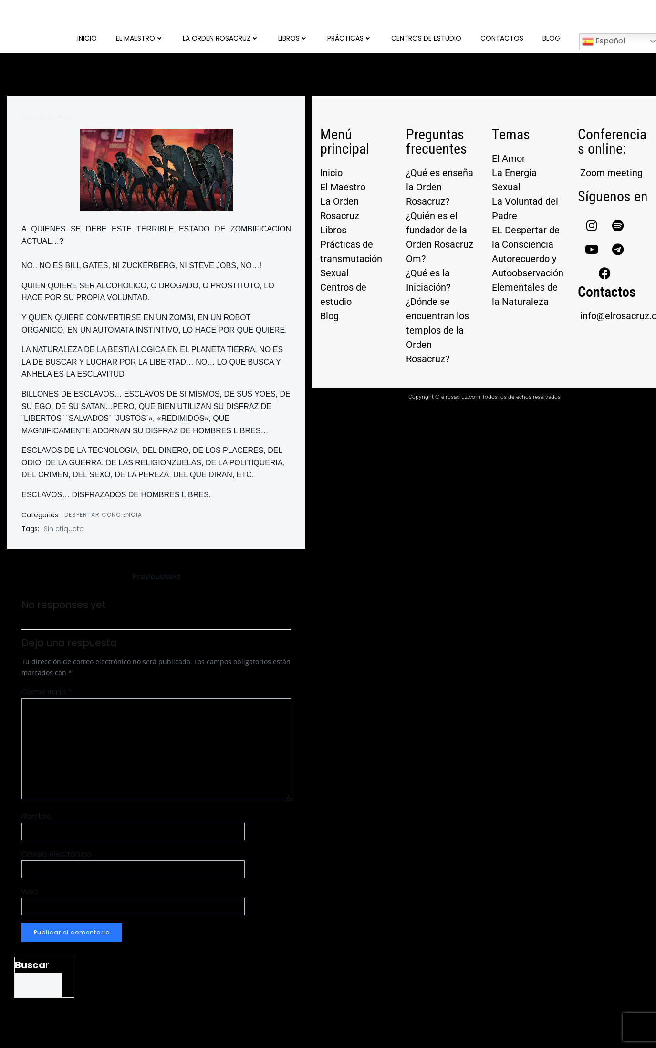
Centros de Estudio (426, 38)
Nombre (36, 816)
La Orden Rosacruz (221, 38)
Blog (551, 38)
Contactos (501, 38)
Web (30, 891)
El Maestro (140, 38)
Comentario (46, 691)
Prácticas (349, 38)
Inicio (87, 38)
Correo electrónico (56, 854)
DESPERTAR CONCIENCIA (103, 515)
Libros (293, 38)
